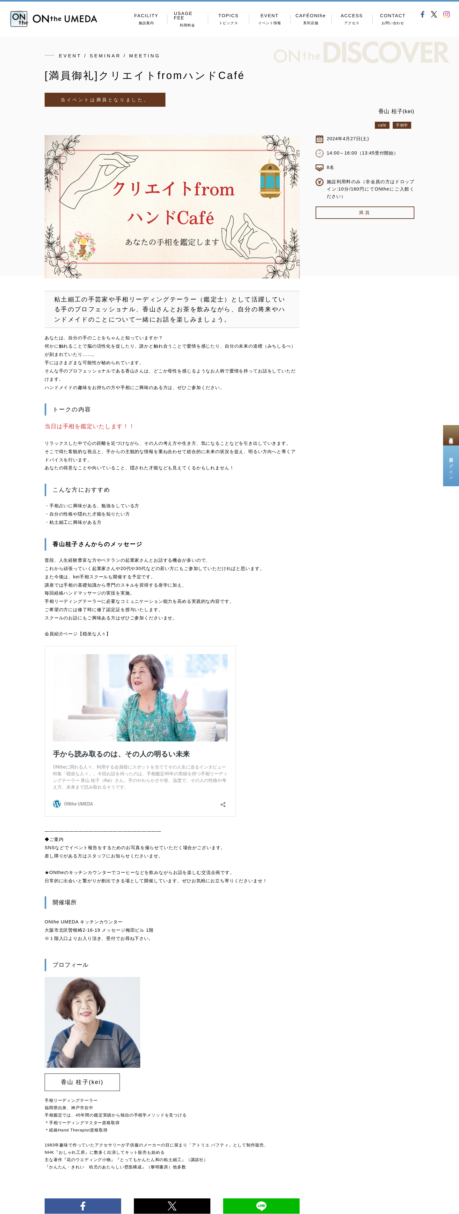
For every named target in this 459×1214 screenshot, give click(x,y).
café (382, 125)
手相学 (402, 125)
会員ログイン (451, 466)
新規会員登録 (451, 435)
